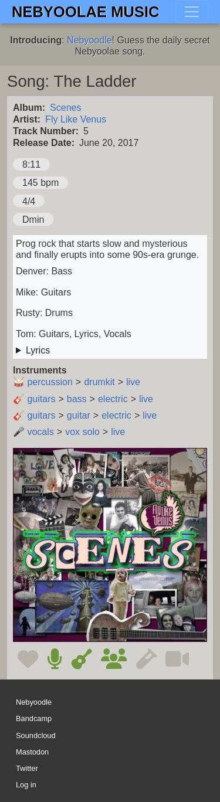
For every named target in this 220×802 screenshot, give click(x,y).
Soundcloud (36, 735)
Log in (26, 784)
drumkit (99, 382)
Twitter (27, 768)
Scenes (65, 108)
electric (113, 399)
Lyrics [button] (38, 350)
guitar (78, 415)
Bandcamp (34, 719)
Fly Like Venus (75, 119)
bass (77, 399)
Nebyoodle (89, 40)
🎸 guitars (34, 399)
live (133, 382)
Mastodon (32, 751)
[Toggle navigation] (191, 11)
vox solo (82, 432)
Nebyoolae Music (86, 12)
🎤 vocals (33, 432)
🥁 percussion (43, 382)
